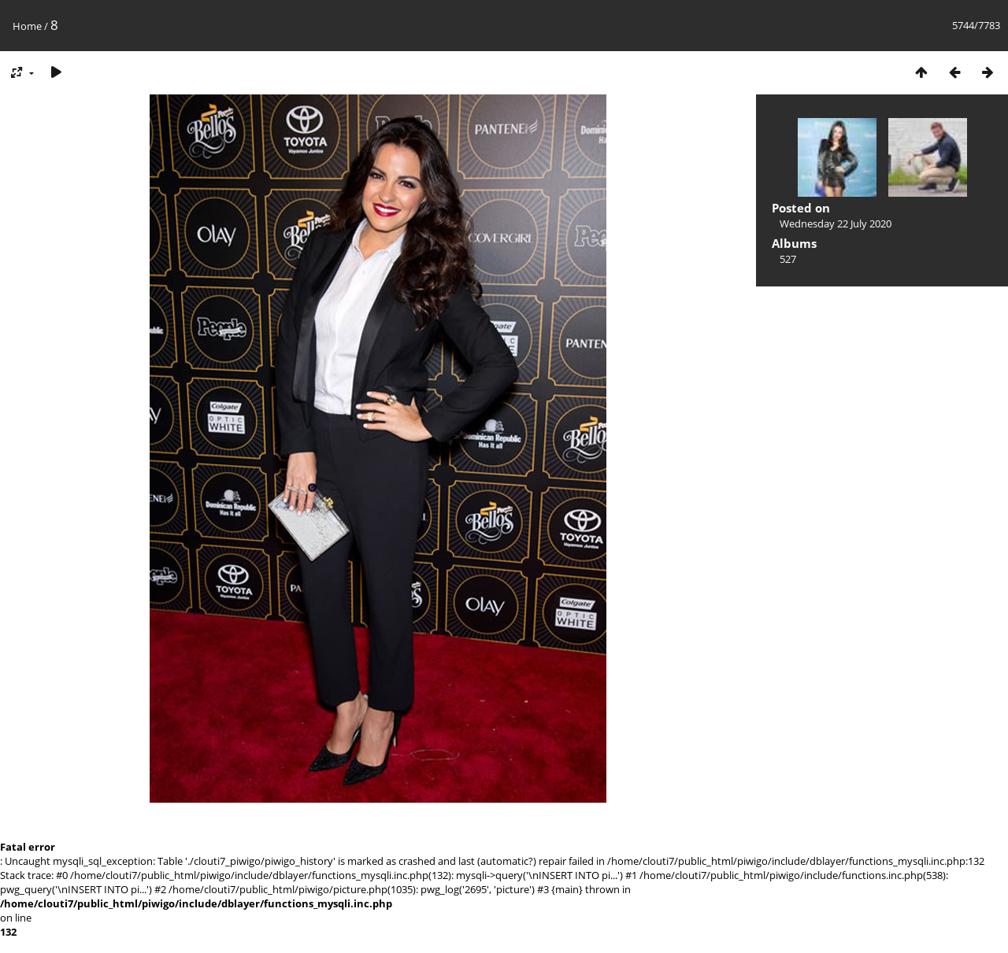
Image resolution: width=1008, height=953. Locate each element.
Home (27, 26)
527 (788, 259)
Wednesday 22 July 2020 (835, 223)
